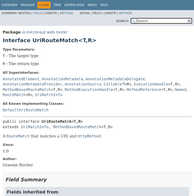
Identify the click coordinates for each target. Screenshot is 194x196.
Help (104, 5)
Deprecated (74, 5)
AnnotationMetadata (62, 79)
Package (28, 5)
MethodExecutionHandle (89, 89)
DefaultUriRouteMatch (26, 110)
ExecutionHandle (151, 84)
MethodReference (144, 89)
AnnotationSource (83, 84)
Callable (113, 84)
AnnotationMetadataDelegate (115, 79)
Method (66, 13)
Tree (57, 5)
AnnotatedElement (21, 79)
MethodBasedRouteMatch (27, 89)
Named (180, 89)
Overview (10, 5)
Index (92, 5)
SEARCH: (122, 21)
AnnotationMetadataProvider (32, 84)
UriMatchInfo (48, 95)
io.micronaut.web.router (44, 32)
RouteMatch (14, 95)
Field (37, 13)
